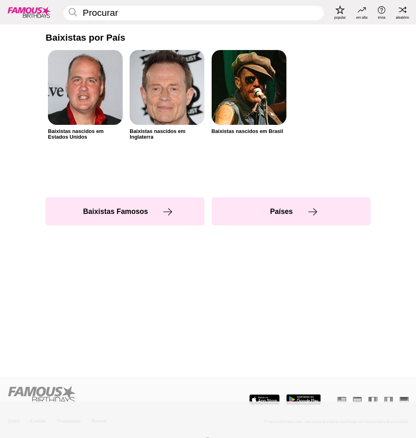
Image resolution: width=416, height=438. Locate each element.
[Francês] (372, 400)
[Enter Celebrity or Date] (193, 13)
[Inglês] (342, 400)
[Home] (105, 395)
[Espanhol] (357, 400)
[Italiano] (388, 400)
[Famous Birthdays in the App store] (264, 399)
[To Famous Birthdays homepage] (29, 12)
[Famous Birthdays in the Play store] (303, 399)
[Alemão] (404, 400)
